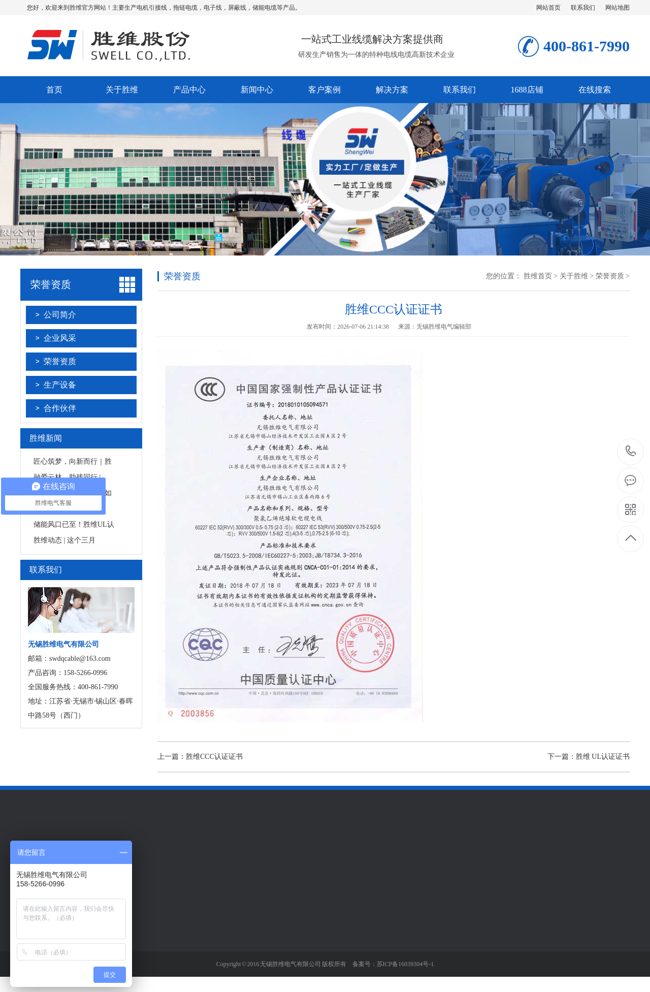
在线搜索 (594, 89)
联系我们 (583, 7)
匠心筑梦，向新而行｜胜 (73, 461)
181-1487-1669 (631, 451)
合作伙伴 (60, 408)
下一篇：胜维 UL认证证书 (588, 756)
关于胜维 (122, 89)
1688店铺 (527, 89)
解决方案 (392, 89)
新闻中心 (257, 89)
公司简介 (60, 314)
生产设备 (60, 384)
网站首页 (548, 7)
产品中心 (189, 89)
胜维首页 (538, 276)
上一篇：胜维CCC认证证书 (200, 756)
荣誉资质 (50, 284)
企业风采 (60, 338)
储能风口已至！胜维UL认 (74, 524)
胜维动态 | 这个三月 (64, 540)
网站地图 (617, 7)
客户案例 (324, 89)
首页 (54, 89)
